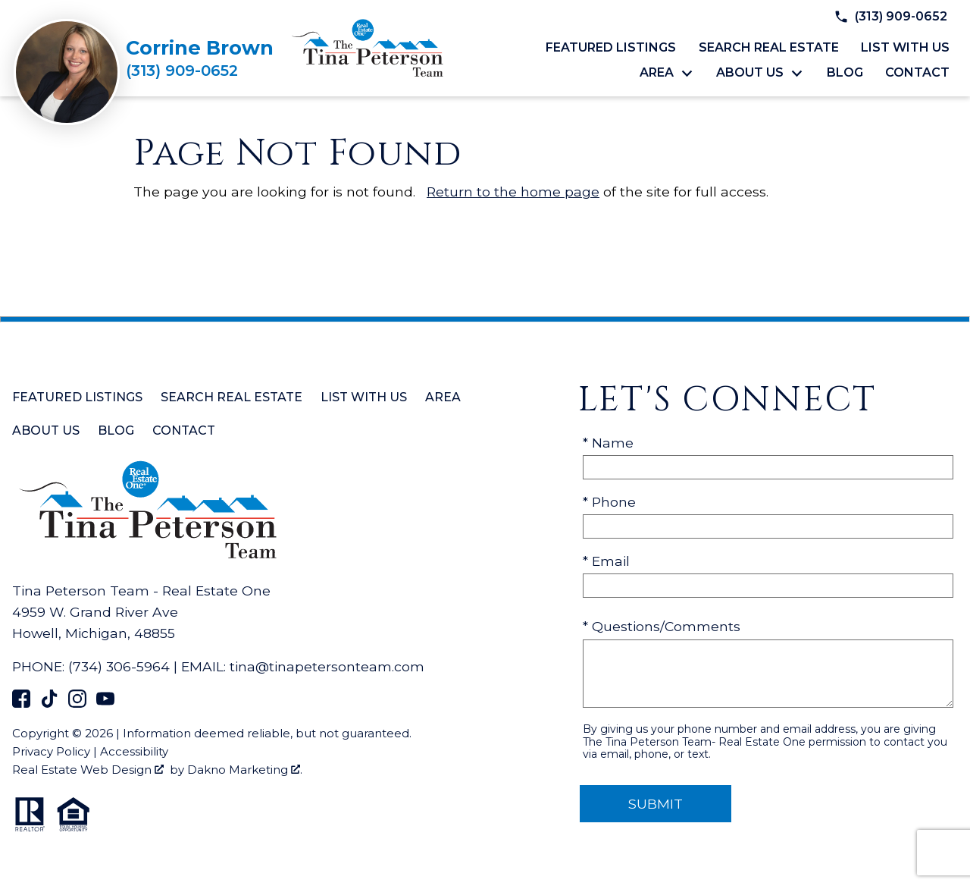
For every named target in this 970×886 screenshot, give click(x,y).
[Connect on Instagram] (77, 703)
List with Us (905, 48)
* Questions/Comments (661, 626)
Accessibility (134, 751)
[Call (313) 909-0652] (200, 70)
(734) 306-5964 (119, 666)
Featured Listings (611, 48)
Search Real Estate (769, 48)
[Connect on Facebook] (21, 703)
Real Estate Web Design (88, 769)
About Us (46, 430)
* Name (608, 443)
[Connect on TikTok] (49, 703)
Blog (845, 73)
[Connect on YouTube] (105, 703)
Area (443, 397)
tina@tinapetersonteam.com (327, 666)
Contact (917, 73)
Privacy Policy (51, 751)
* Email (606, 561)
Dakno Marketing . (244, 769)
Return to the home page (513, 192)
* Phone (609, 502)
